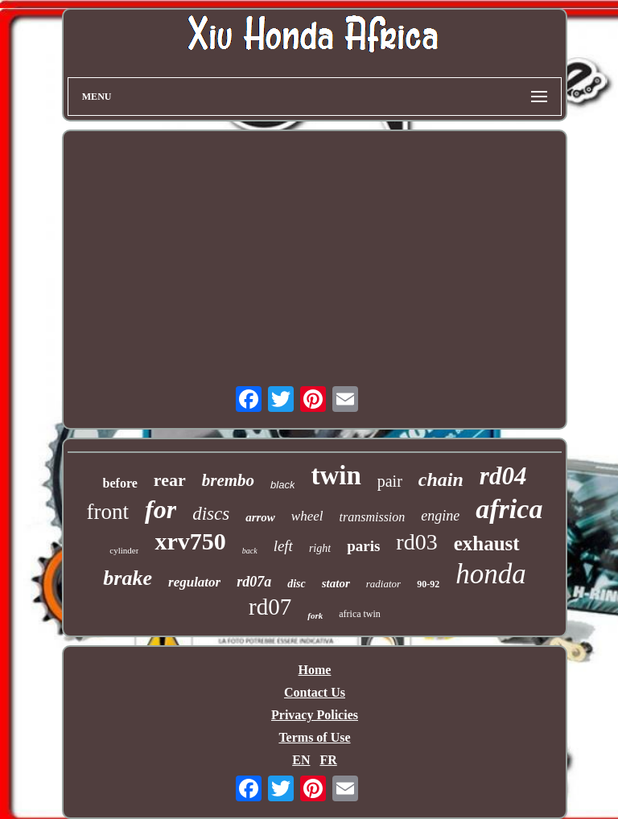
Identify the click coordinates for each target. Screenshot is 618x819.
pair (389, 481)
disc (296, 584)
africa (509, 509)
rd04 (503, 476)
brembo (228, 480)
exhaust (487, 543)
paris (363, 545)
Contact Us (314, 692)
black (282, 485)
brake (127, 578)
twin (335, 475)
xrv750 (189, 541)
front (108, 512)
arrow (260, 517)
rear (170, 480)
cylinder (123, 550)
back (250, 550)
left (283, 545)
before (120, 483)
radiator (383, 584)
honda (490, 574)
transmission (373, 517)
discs (210, 514)
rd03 (416, 541)
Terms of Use (314, 737)
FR (327, 760)
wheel (307, 516)
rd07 (270, 606)
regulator (194, 582)
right (320, 548)
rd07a (254, 582)
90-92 (428, 584)
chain (441, 479)
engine (440, 516)
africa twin (360, 613)
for (160, 509)
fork (315, 615)
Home (315, 670)
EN (301, 760)
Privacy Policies (314, 715)
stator (336, 583)
